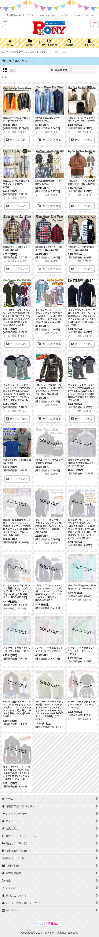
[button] (5, 24)
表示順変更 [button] (59, 70)
